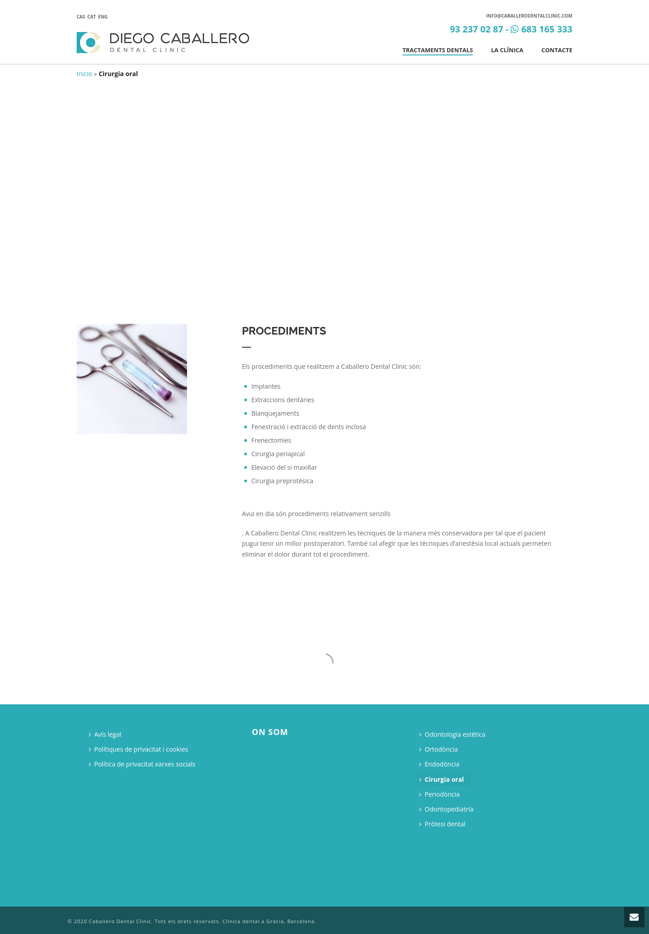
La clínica (507, 50)
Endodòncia (439, 764)
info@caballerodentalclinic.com (529, 16)
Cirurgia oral (441, 779)
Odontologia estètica (452, 734)
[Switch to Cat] (92, 16)
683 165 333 (546, 29)
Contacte (556, 50)
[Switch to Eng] (104, 16)
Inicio (84, 73)
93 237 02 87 (476, 29)
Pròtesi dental (442, 824)
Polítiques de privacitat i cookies (138, 749)
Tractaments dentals (437, 50)
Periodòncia (439, 794)
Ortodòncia (438, 749)
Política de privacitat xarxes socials (142, 764)
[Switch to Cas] (82, 16)
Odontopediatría (446, 809)
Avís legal (105, 734)
